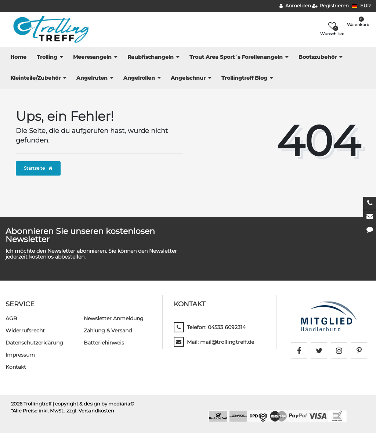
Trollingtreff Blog (244, 78)
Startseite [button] (38, 168)
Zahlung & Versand (108, 330)
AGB (11, 318)
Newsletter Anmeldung (114, 318)
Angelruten (92, 78)
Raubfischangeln (150, 57)
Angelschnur (188, 78)
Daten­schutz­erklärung (34, 342)
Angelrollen (139, 78)
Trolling (47, 57)
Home (18, 57)
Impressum (20, 354)
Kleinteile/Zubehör (35, 78)
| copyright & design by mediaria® (93, 404)
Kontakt (16, 367)
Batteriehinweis (104, 342)
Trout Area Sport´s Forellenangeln (236, 57)
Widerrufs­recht (25, 330)
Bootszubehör (318, 57)
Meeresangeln (92, 57)
